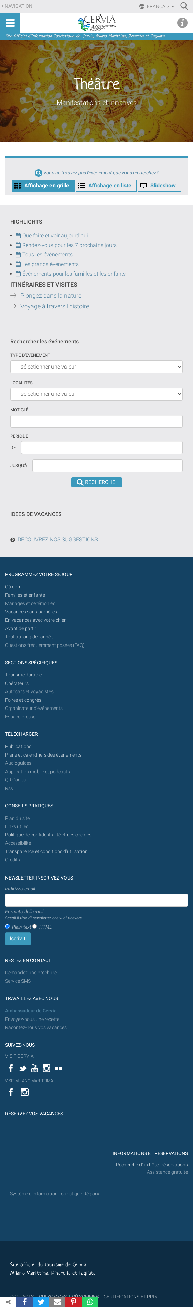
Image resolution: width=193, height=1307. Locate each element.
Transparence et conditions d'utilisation (46, 851)
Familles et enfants (25, 595)
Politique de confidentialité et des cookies (48, 835)
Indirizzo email (20, 888)
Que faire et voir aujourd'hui (52, 235)
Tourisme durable (23, 675)
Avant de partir (20, 629)
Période (19, 436)
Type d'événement (30, 355)
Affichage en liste (109, 185)
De (13, 447)
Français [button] (160, 6)
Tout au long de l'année (29, 637)
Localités (21, 382)
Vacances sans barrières (31, 612)
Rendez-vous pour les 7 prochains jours (69, 245)
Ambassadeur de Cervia (31, 1011)
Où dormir (15, 587)
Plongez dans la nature (50, 295)
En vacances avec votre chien (36, 620)
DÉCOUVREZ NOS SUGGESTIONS (58, 539)
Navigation (18, 6)
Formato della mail (44, 915)
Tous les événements (44, 254)
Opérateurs (17, 683)
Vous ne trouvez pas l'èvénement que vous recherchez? (100, 173)
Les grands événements (50, 264)
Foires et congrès (23, 700)
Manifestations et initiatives (97, 102)
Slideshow (163, 185)
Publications (18, 746)
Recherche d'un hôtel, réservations (152, 1165)
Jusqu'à (18, 465)
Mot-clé (19, 410)
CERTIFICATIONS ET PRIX (131, 1297)
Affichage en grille (46, 185)
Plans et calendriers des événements (43, 755)
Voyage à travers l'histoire (54, 306)
